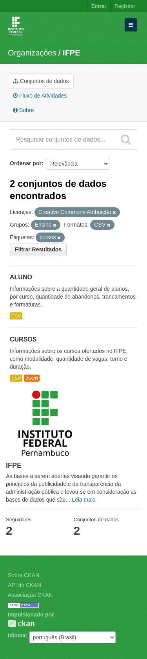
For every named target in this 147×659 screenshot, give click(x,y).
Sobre (23, 110)
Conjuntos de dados (41, 81)
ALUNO (21, 277)
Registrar (124, 6)
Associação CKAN (30, 595)
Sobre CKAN (23, 575)
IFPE (71, 52)
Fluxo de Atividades (40, 95)
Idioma (16, 635)
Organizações (32, 52)
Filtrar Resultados (38, 249)
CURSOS (23, 339)
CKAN (21, 623)
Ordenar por (26, 163)
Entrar (98, 6)
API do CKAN (24, 585)
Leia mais (83, 500)
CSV (16, 316)
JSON (31, 378)
